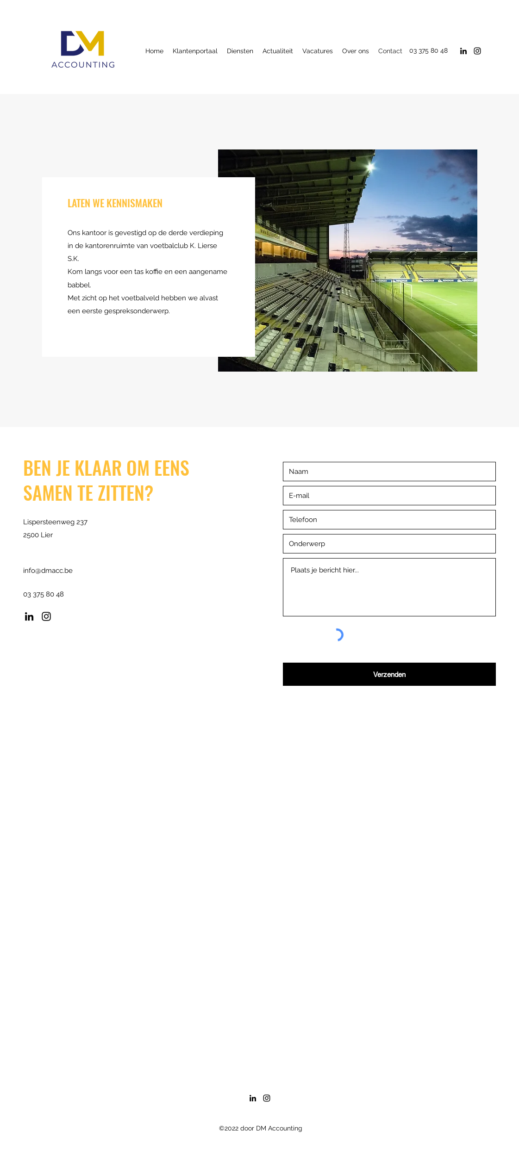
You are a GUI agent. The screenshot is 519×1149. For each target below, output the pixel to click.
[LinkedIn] (463, 51)
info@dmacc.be (48, 570)
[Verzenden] (389, 674)
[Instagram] (477, 51)
